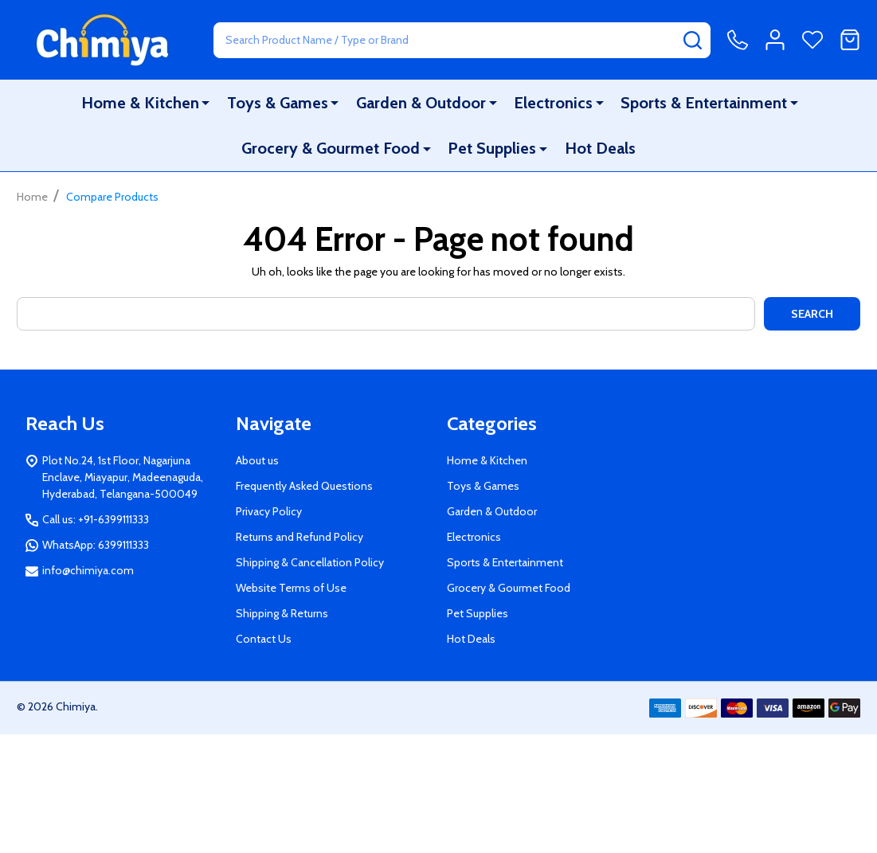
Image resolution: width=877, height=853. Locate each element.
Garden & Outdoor (421, 102)
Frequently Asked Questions (304, 486)
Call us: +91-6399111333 (95, 519)
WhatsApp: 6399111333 (95, 545)
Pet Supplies (492, 148)
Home (32, 197)
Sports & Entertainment (704, 102)
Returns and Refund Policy (299, 537)
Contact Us (264, 639)
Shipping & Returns (282, 613)
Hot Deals (599, 148)
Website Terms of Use (291, 588)
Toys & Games (278, 102)
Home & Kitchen (141, 102)
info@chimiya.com (88, 570)
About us (257, 460)
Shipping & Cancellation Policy (310, 562)
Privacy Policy (269, 511)
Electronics (553, 102)
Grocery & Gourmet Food (331, 148)
